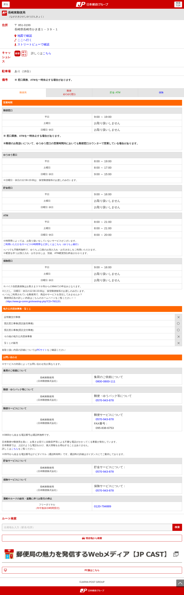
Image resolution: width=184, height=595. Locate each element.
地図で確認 (24, 35)
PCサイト (42, 350)
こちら (47, 53)
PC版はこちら (92, 570)
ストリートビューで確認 (33, 44)
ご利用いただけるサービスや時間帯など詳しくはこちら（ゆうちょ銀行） (41, 244)
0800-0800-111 (105, 381)
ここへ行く (24, 40)
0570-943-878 (105, 400)
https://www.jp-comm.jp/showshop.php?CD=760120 (33, 301)
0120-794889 (102, 506)
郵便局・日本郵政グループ (92, 4)
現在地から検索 (94, 538)
